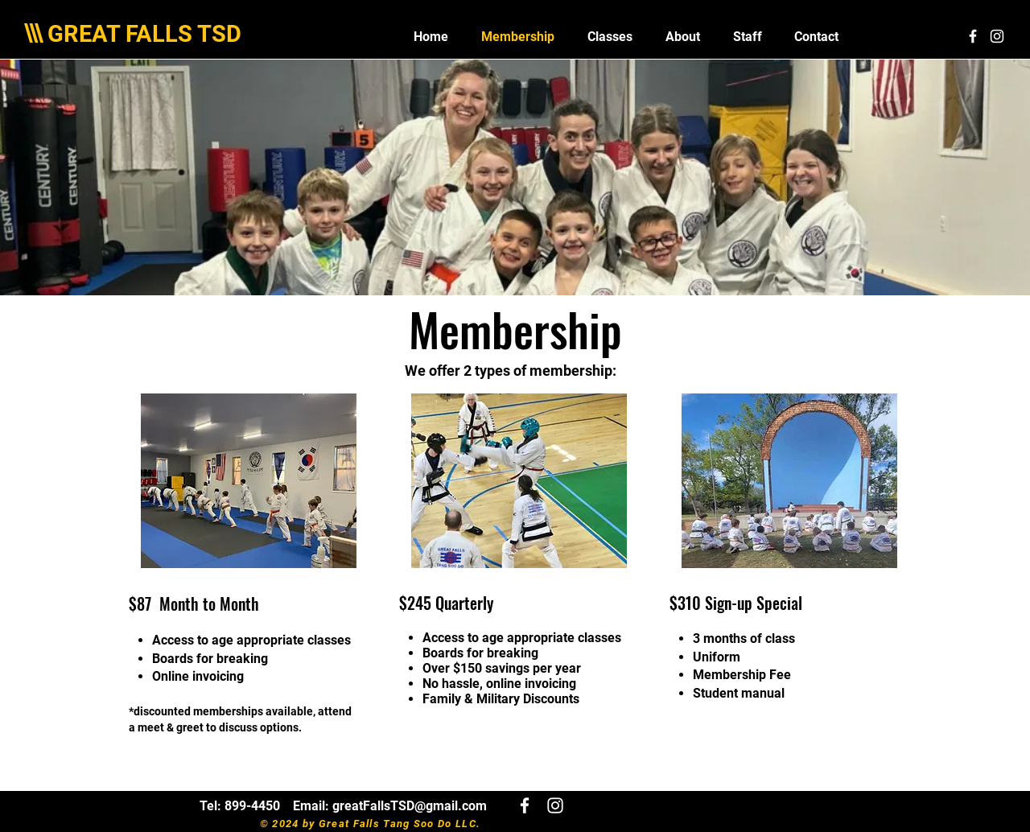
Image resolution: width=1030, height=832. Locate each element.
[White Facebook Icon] (973, 36)
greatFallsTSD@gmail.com (409, 805)
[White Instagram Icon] (997, 36)
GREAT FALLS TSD (144, 33)
